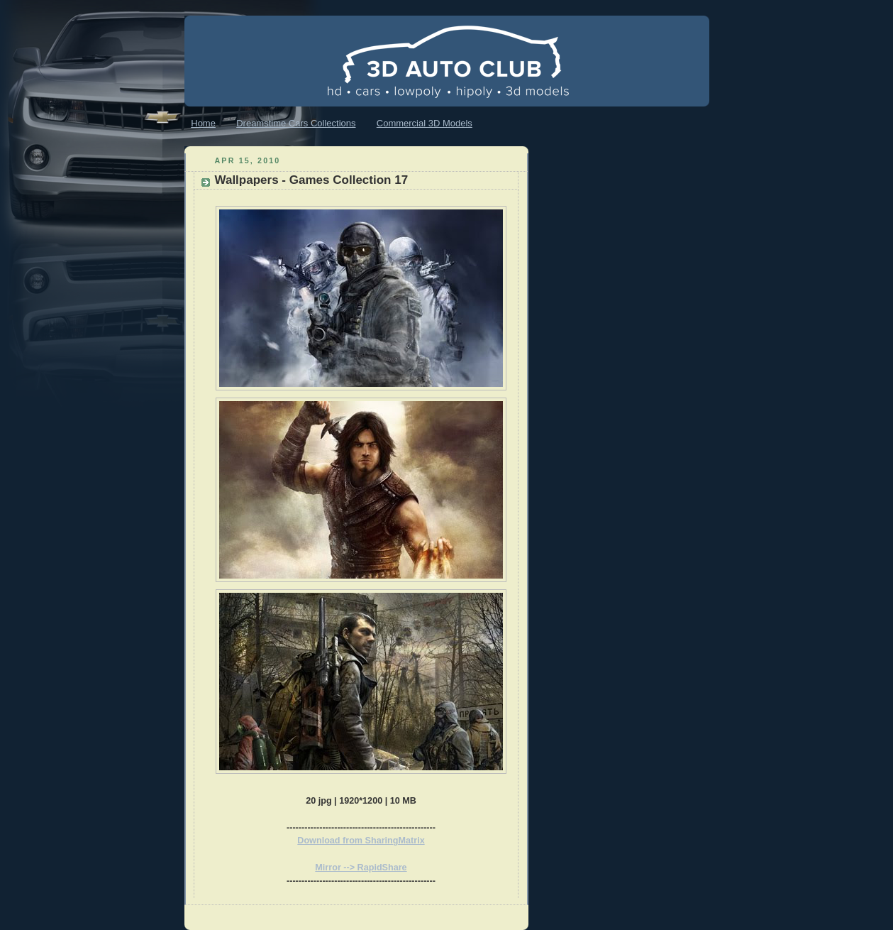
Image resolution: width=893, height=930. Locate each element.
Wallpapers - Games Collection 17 (312, 180)
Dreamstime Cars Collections (295, 123)
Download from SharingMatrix (360, 841)
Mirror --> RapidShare (360, 867)
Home (203, 123)
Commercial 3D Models (424, 123)
